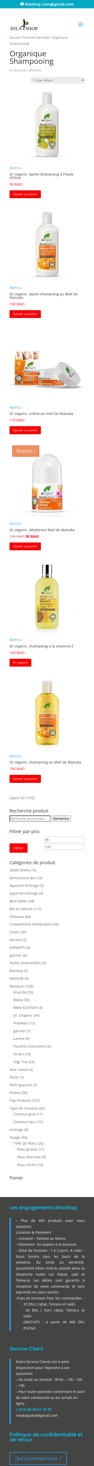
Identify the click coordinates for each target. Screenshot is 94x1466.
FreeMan (20, 1023)
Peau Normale (29, 1157)
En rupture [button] (20, 662)
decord (15, 939)
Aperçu (16, 167)
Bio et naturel (21, 908)
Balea (18, 999)
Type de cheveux (24, 1108)
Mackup (16, 970)
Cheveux (17, 916)
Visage (15, 1137)
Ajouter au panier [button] (25, 194)
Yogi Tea (20, 1061)
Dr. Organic (23, 1015)
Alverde (19, 992)
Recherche (61, 818)
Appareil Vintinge (24, 885)
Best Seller (18, 901)
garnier (16, 955)
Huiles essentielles (25, 962)
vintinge (16, 1129)
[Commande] (58, 80)
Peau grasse (27, 1149)
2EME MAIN (19, 870)
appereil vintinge (24, 893)
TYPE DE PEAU (25, 1143)
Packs (14, 1077)
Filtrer (19, 848)
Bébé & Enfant (25, 1007)
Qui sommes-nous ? (38, 1458)
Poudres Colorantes (29, 1046)
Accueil (15, 37)
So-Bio (18, 1054)
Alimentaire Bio (22, 878)
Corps (14, 932)
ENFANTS (17, 947)
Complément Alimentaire (31, 924)
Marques (17, 986)
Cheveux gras (24, 1114)
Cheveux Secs (24, 1121)
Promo (15, 1092)
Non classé (19, 1069)
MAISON (17, 978)
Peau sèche (26, 1164)
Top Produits (20, 1100)
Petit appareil (21, 1084)
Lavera (18, 1038)
